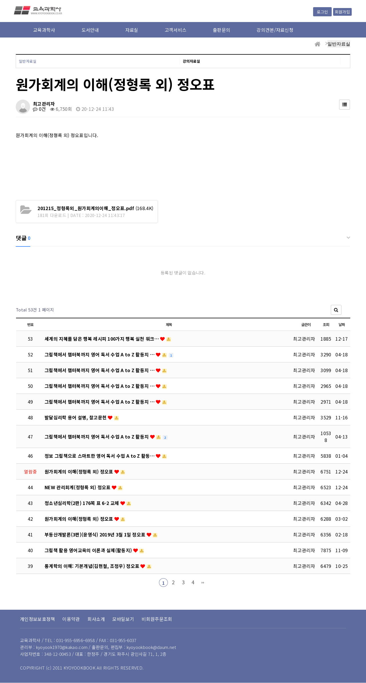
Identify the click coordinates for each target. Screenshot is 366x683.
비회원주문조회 (157, 618)
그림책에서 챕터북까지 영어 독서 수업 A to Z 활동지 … (100, 354)
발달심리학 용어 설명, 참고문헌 (76, 417)
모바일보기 (123, 618)
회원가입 (342, 12)
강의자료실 (191, 61)
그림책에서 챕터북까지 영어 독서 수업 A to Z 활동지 (97, 436)
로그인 (322, 12)
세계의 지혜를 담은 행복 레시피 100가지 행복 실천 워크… (102, 338)
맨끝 (202, 582)
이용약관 (71, 618)
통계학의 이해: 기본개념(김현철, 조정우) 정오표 (92, 565)
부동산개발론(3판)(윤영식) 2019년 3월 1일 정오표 (96, 534)
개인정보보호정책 (37, 618)
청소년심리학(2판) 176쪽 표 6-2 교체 (82, 503)
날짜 (342, 324)
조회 (326, 324)
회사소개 (96, 618)
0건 (39, 108)
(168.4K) (95, 208)
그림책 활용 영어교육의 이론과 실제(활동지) (89, 550)
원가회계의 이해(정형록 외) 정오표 (79, 471)
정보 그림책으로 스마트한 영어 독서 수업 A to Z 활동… (100, 455)
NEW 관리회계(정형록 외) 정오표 (78, 487)
